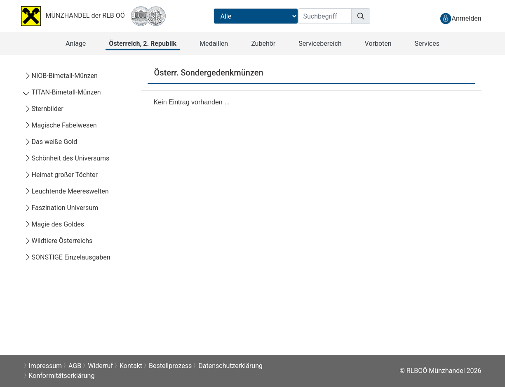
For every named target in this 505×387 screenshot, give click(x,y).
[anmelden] (460, 18)
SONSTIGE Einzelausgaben (67, 257)
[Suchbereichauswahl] (256, 16)
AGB (74, 366)
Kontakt (131, 366)
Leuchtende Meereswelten (66, 191)
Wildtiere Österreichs (58, 241)
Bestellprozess (170, 366)
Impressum (45, 366)
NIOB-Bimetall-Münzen (61, 76)
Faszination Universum (61, 208)
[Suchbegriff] (325, 16)
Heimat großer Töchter (61, 175)
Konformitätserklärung (62, 376)
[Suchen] (360, 16)
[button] (75, 43)
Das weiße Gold (51, 142)
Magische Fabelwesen (60, 125)
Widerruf (100, 366)
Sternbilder (43, 109)
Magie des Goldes (54, 224)
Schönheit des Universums (67, 158)
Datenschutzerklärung (230, 366)
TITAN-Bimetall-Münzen (62, 92)
